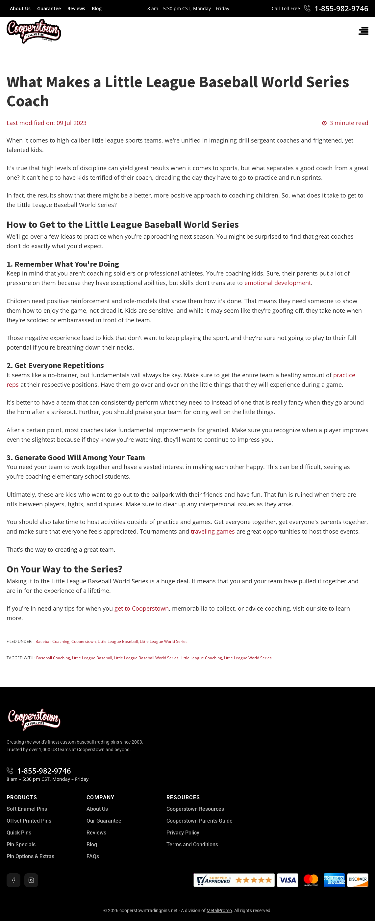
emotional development (277, 283)
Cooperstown (83, 641)
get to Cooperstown (141, 608)
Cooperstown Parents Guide (199, 821)
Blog (97, 8)
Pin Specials (21, 844)
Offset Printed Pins (29, 821)
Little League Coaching (201, 658)
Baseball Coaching (52, 641)
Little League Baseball (118, 641)
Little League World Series (164, 641)
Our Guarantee (104, 821)
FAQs (93, 856)
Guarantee (49, 8)
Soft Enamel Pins (27, 809)
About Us (20, 8)
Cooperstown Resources (195, 809)
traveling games (213, 531)
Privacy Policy (182, 833)
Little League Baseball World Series (146, 658)
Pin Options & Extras (30, 856)
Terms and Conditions (192, 844)
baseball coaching (53, 658)
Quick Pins (19, 833)
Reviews (76, 8)
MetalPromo (219, 910)
